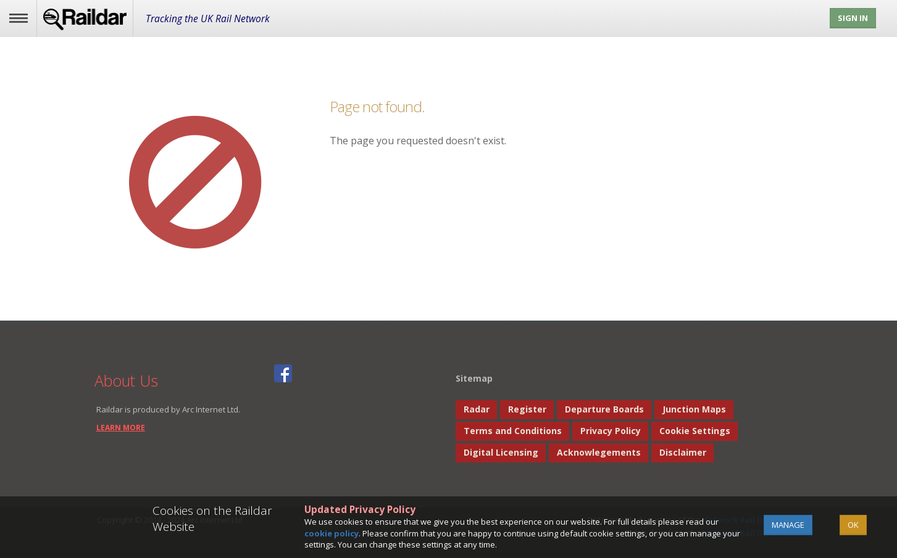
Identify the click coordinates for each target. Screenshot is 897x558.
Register (527, 409)
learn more (120, 427)
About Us (126, 380)
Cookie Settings (694, 431)
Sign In (853, 17)
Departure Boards (604, 409)
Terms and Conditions (513, 431)
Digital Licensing (501, 452)
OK (853, 524)
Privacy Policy (610, 431)
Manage (788, 524)
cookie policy (331, 533)
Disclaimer (682, 452)
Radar (477, 409)
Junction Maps (694, 409)
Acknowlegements (599, 452)
